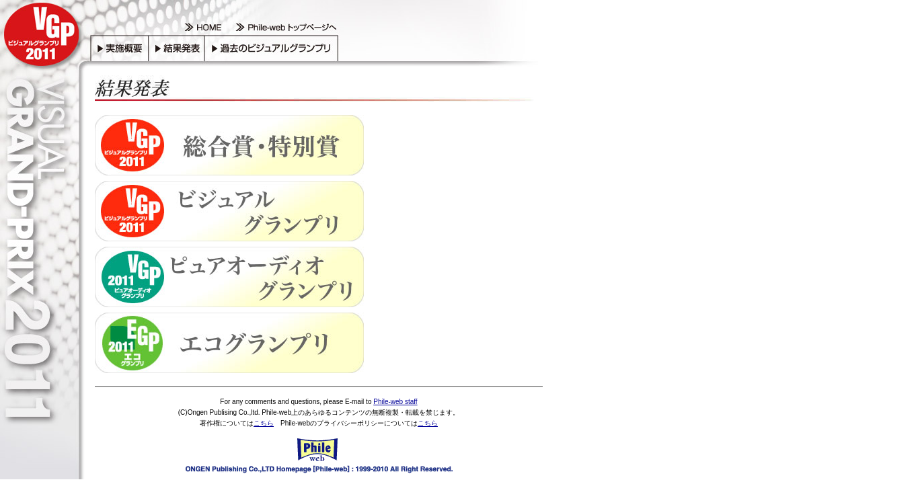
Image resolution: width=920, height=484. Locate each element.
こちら (264, 423)
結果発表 (176, 47)
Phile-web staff (395, 401)
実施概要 (119, 47)
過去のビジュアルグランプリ (272, 47)
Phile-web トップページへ (284, 28)
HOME (203, 28)
